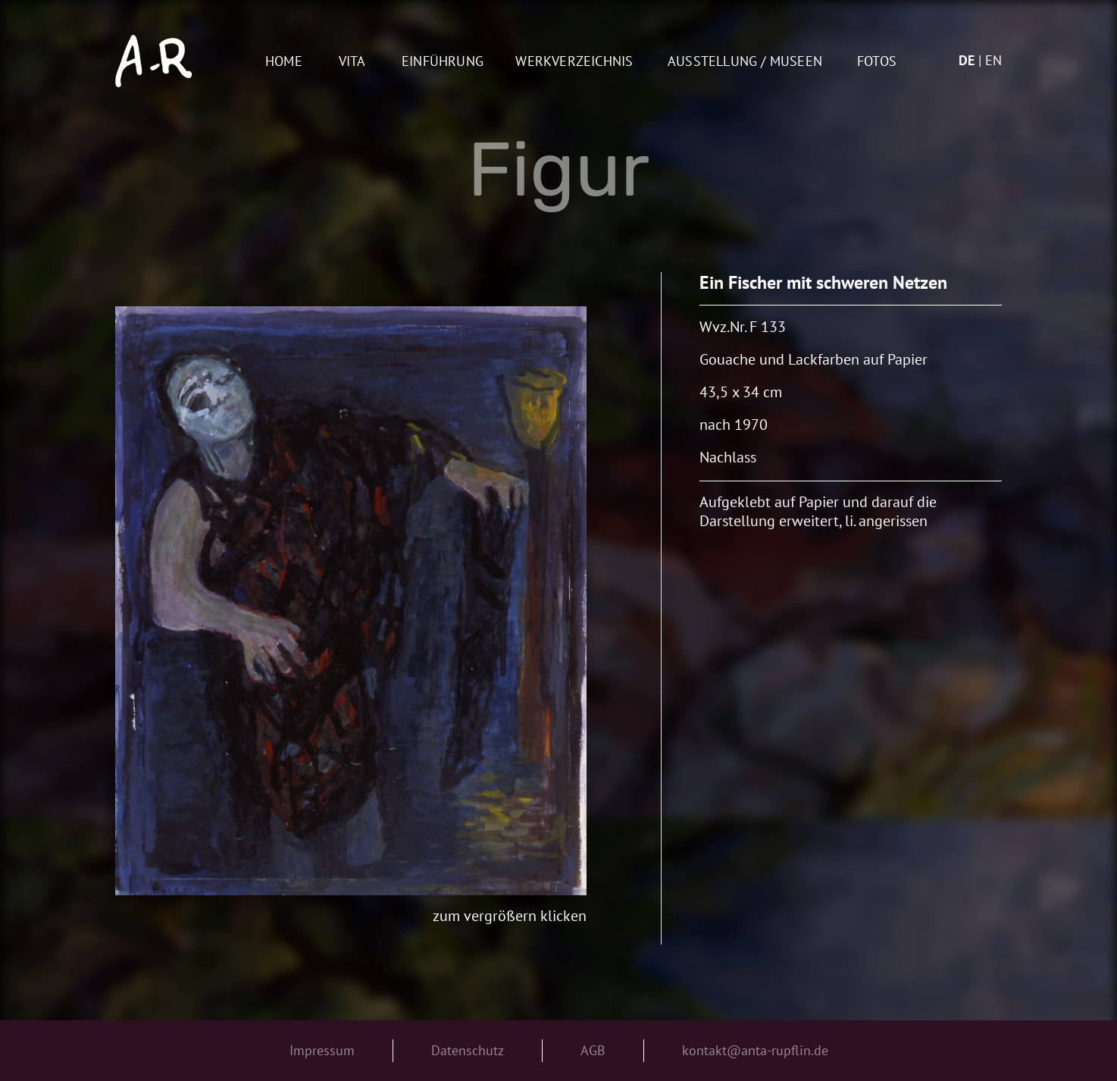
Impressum (322, 1050)
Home (283, 62)
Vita (352, 62)
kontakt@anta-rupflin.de (755, 1050)
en (993, 60)
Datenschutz (467, 1050)
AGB (592, 1050)
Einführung (442, 62)
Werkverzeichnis (574, 62)
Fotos (876, 62)
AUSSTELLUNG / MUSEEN (745, 62)
